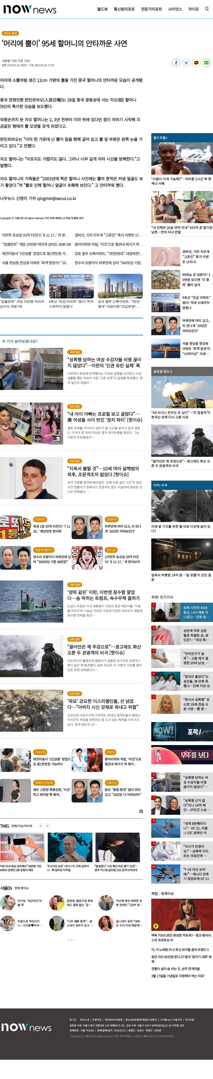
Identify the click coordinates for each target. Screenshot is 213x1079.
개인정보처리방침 (113, 1019)
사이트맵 (189, 1019)
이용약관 (96, 1019)
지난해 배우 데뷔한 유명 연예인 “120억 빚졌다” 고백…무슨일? (129, 905)
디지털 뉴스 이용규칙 (171, 1019)
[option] (68, 853)
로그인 (73, 1019)
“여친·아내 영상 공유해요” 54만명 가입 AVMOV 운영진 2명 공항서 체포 (68, 868)
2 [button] (71, 940)
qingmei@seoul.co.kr (56, 198)
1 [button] (69, 940)
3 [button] (74, 940)
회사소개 (84, 1019)
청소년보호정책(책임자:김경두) (141, 1019)
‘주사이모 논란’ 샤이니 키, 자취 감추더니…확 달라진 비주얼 (115, 868)
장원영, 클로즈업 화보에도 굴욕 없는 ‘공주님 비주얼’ (80, 905)
